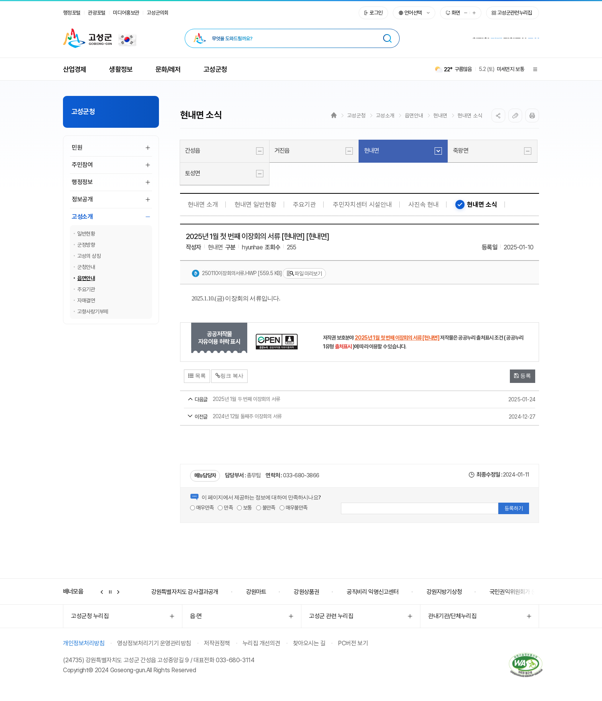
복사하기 (515, 115)
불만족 (265, 508)
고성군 (87, 38)
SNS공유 (498, 115)
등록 (522, 376)
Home (334, 115)
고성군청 (356, 115)
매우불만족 (293, 508)
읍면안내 (414, 115)
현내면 (440, 115)
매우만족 (201, 508)
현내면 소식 (470, 115)
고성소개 (385, 115)
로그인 (375, 13)
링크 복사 (229, 376)
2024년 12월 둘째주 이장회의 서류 (345, 417)
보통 (244, 508)
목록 (197, 376)
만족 (225, 508)
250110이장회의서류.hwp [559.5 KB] (237, 273)
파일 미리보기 (304, 274)
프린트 (532, 115)
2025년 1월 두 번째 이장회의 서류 (345, 400)
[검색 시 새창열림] (387, 38)
